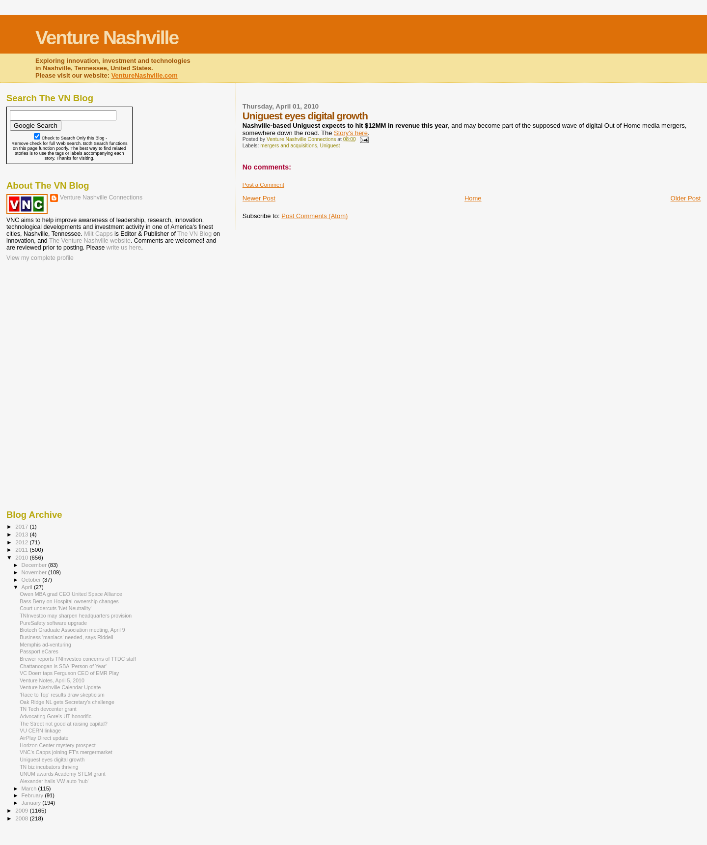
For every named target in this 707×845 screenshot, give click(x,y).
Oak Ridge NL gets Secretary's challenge (67, 702)
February (33, 795)
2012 (22, 542)
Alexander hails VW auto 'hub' (54, 781)
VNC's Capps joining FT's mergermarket (66, 752)
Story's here (351, 133)
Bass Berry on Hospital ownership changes (69, 601)
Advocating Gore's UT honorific (55, 716)
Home (473, 198)
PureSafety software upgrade (53, 623)
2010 (22, 557)
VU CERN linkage (40, 730)
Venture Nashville (106, 37)
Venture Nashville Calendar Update (60, 687)
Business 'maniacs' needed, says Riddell (66, 637)
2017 (22, 526)
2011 (22, 549)
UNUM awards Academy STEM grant (63, 774)
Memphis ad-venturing (45, 645)
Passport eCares (39, 651)
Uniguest (330, 145)
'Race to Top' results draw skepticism (62, 695)
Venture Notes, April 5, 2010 (52, 680)
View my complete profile (40, 257)
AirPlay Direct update (44, 738)
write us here (124, 247)
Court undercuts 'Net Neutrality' (55, 608)
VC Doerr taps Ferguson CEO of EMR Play (69, 673)
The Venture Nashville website (90, 240)
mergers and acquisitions (288, 145)
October (32, 580)
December (35, 565)
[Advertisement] (55, 327)
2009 (22, 810)
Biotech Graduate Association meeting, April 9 (72, 630)
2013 (22, 534)
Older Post (686, 198)
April (28, 587)
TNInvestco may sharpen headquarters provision (76, 616)
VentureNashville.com (144, 75)
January (32, 803)
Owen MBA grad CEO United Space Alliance (71, 594)
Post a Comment (263, 185)
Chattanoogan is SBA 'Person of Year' (63, 666)
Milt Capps (98, 233)
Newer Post (259, 198)
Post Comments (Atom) (314, 216)
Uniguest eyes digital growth (52, 759)
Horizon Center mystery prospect (58, 745)
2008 (22, 818)
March (30, 788)
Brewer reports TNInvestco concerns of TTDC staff (78, 659)
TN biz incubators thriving (49, 767)
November (35, 572)
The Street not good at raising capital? (64, 724)
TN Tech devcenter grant (48, 709)
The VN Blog (194, 233)
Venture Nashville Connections (101, 197)
